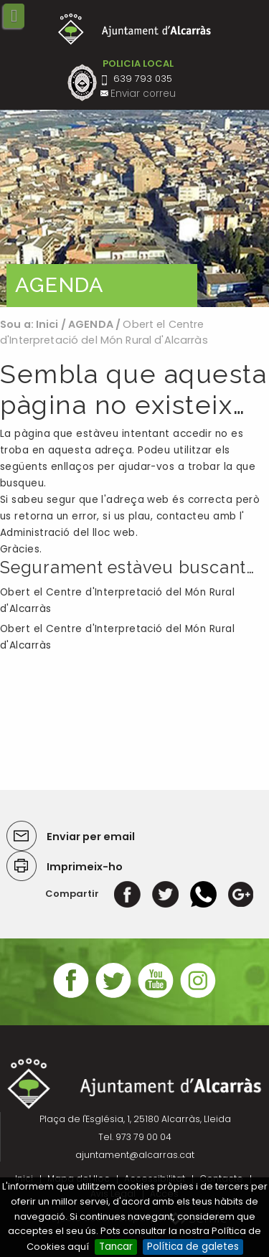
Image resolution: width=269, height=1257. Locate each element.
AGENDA (90, 324)
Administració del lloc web (68, 533)
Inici (47, 324)
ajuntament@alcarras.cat (134, 1155)
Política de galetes (193, 1246)
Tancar (116, 1246)
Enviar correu (143, 93)
